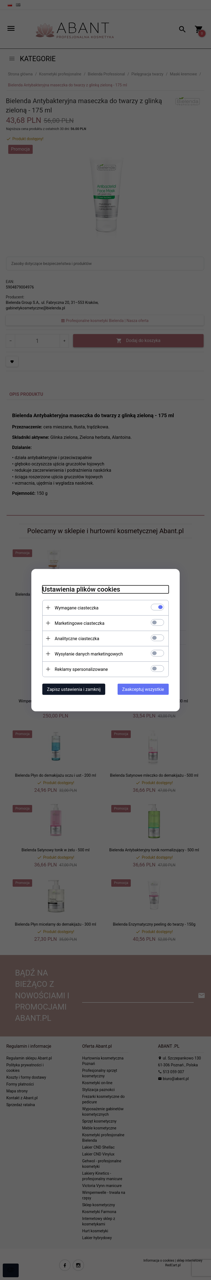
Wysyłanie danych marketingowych (89, 653)
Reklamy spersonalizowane (81, 669)
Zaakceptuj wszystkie (143, 689)
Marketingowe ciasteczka (79, 623)
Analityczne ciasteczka (77, 638)
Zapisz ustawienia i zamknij (74, 689)
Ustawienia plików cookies (81, 589)
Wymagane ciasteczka (77, 607)
